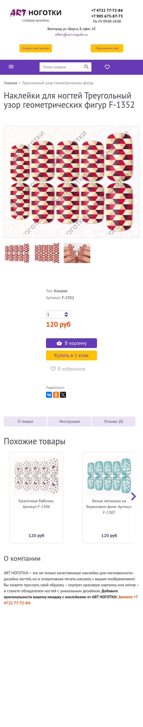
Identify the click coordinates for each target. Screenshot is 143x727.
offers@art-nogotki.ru (71, 34)
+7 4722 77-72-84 (107, 10)
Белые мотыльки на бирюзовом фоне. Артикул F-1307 (109, 506)
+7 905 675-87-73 (107, 16)
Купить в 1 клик (71, 355)
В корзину (71, 343)
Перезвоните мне (107, 48)
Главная (10, 83)
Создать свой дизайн (35, 48)
